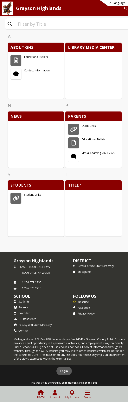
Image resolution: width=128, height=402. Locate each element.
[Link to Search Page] (125, 8)
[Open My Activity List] (72, 394)
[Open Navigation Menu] (87, 394)
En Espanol (82, 271)
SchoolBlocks (70, 382)
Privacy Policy (84, 313)
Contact (21, 330)
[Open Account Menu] (55, 394)
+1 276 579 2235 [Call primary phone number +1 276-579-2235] (30, 282)
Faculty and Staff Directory (33, 325)
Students (21, 301)
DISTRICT (82, 260)
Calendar (21, 313)
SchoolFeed (90, 382)
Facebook (81, 307)
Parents (21, 307)
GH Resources (25, 319)
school (22, 296)
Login (64, 371)
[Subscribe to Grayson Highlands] (81, 302)
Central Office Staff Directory (93, 266)
